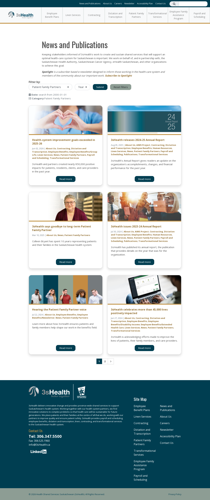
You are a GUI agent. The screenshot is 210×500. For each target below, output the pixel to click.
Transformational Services (157, 15)
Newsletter (129, 3)
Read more (65, 179)
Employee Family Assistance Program (178, 15)
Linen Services (73, 15)
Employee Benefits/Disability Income (135, 323)
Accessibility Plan (145, 3)
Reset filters (121, 87)
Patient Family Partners (136, 15)
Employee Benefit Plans (52, 15)
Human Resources (162, 148)
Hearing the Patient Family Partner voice (59, 309)
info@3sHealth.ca (39, 444)
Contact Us (160, 3)
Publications (130, 154)
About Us (107, 3)
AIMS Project (143, 145)
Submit (100, 87)
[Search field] (193, 3)
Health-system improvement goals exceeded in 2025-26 (63, 141)
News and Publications (89, 3)
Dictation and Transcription (115, 15)
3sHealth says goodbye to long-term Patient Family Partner (61, 228)
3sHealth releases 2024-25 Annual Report (138, 140)
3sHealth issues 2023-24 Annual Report (136, 226)
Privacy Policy (174, 494)
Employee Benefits (58, 151)
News (57, 154)
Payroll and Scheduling (199, 15)
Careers (118, 3)
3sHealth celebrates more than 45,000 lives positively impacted (139, 311)
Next (111, 361)
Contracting (94, 15)
